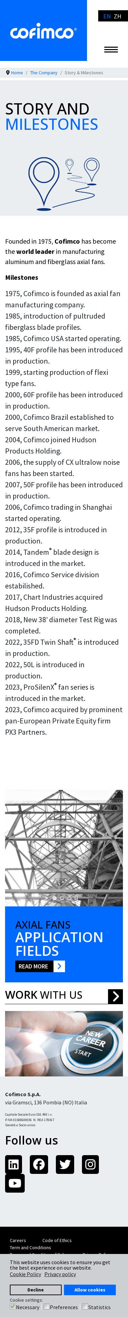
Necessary (27, 1307)
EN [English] (107, 16)
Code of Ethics (57, 1240)
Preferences (64, 1307)
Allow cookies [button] (89, 1290)
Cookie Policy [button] (25, 1274)
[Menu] (111, 49)
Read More (33, 966)
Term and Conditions (30, 1247)
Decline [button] (35, 1290)
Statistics (99, 1307)
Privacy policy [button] (60, 1274)
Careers (18, 1240)
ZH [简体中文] (117, 16)
